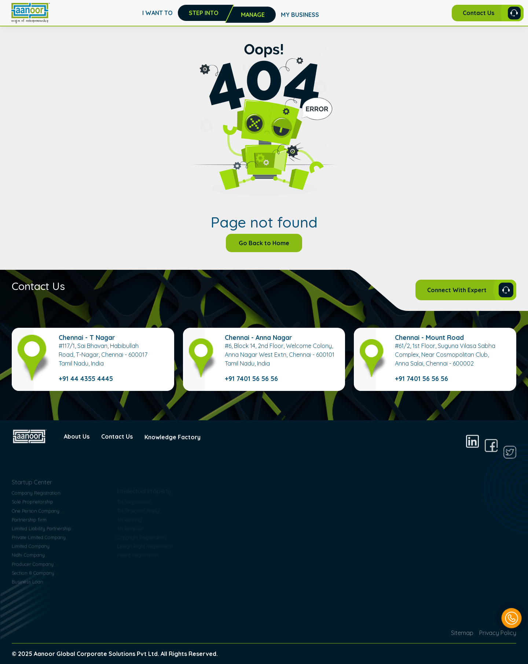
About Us (76, 443)
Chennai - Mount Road (429, 337)
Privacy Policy (497, 632)
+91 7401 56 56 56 (251, 378)
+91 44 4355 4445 (86, 378)
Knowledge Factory (172, 458)
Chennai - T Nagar (87, 337)
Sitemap (462, 632)
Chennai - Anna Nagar (258, 337)
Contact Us (117, 449)
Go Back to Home (264, 243)
